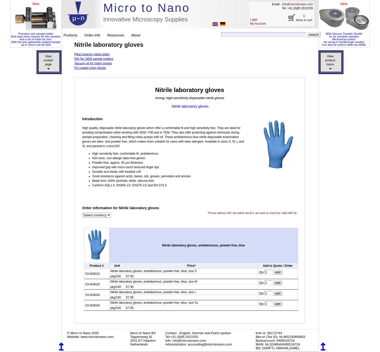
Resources (117, 35)
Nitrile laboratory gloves (190, 106)
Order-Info (94, 35)
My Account (258, 23)
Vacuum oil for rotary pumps (93, 63)
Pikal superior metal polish (92, 54)
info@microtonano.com (297, 4)
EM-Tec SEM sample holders (93, 59)
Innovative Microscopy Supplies (145, 19)
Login (254, 19)
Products (72, 35)
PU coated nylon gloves (90, 68)
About (135, 35)
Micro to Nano (146, 7)
